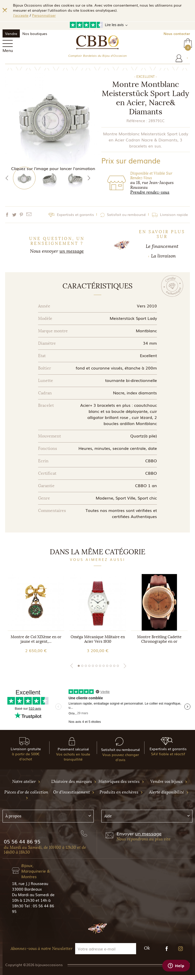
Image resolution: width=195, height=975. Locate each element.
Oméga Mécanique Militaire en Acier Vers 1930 (98, 639)
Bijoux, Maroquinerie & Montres (35, 870)
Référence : (136, 120)
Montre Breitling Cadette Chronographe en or (159, 639)
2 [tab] (82, 666)
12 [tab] (118, 666)
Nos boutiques (34, 33)
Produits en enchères (121, 792)
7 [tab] (100, 666)
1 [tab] (79, 666)
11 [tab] (114, 666)
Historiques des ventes (121, 781)
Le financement (162, 246)
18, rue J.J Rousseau (30, 883)
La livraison (163, 256)
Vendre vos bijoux (168, 781)
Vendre (11, 33)
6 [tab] (96, 666)
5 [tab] (93, 666)
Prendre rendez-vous (149, 192)
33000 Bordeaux (27, 889)
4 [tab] (89, 666)
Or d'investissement (73, 792)
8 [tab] (104, 666)
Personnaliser (44, 15)
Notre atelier (26, 781)
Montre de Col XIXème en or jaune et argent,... (36, 639)
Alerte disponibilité (169, 792)
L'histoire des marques (73, 781)
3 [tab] (86, 666)
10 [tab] (111, 666)
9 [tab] (107, 666)
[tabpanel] (36, 613)
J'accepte (20, 15)
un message (71, 251)
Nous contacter (177, 33)
